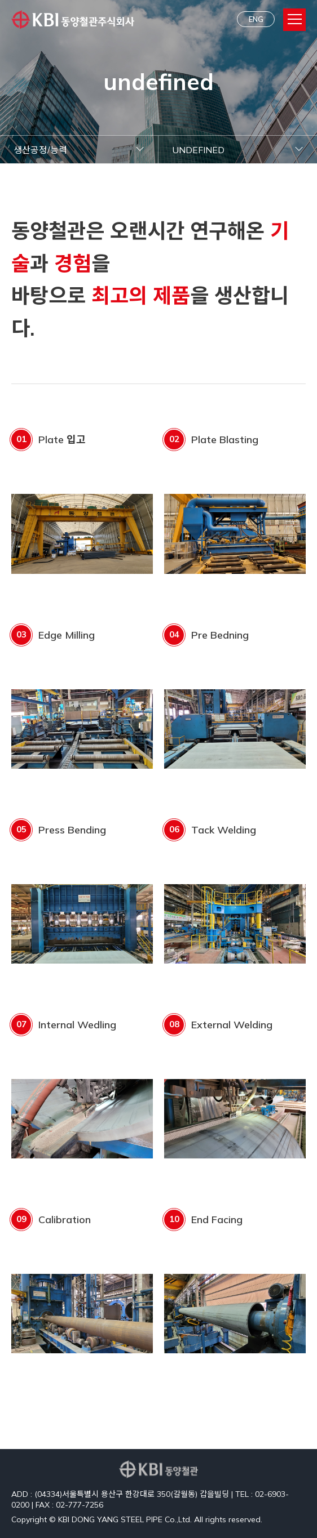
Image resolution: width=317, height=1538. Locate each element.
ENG (256, 19)
